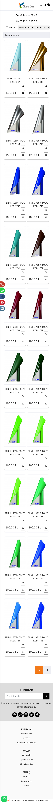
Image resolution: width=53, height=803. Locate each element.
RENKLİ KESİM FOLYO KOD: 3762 (38, 328)
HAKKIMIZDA (26, 733)
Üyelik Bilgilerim (26, 759)
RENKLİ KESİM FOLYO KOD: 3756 (38, 391)
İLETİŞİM (26, 738)
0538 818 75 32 (26, 15)
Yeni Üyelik (26, 755)
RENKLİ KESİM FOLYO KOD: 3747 (15, 204)
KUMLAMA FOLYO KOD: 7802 (15, 80)
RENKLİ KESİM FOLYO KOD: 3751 (38, 515)
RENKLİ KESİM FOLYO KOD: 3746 (38, 204)
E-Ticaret (23, 800)
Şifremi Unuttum (26, 764)
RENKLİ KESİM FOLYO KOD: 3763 (15, 328)
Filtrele (10, 27)
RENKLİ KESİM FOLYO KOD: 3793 (38, 142)
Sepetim (26, 776)
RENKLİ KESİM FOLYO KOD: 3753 (38, 453)
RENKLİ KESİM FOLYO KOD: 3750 (15, 577)
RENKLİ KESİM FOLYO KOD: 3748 (15, 639)
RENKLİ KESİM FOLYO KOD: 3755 (15, 453)
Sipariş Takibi (26, 781)
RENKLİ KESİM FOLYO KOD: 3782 (15, 266)
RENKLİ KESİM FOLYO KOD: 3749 (38, 577)
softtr (7, 800)
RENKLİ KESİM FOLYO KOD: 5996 (38, 80)
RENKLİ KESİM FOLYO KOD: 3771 (38, 266)
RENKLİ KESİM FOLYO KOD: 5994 (15, 142)
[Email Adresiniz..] (24, 696)
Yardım (26, 785)
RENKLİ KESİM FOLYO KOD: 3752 (15, 515)
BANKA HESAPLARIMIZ (26, 742)
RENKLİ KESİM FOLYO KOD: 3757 (15, 391)
